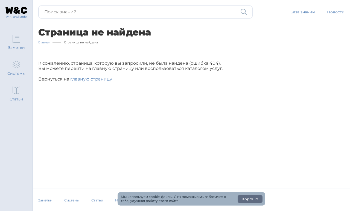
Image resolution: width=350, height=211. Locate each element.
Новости (336, 12)
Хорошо (250, 199)
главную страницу (91, 79)
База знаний (302, 12)
